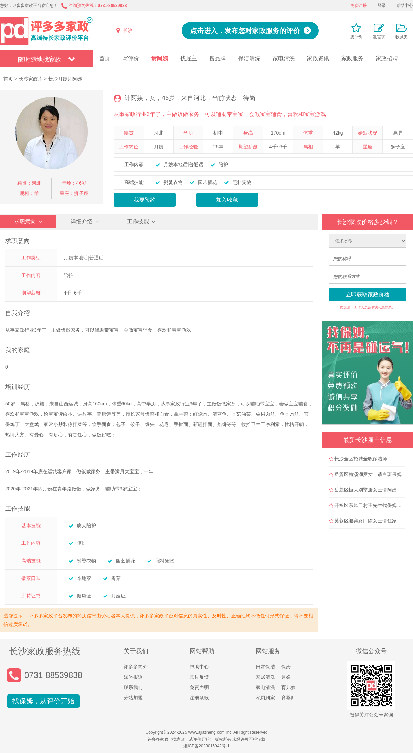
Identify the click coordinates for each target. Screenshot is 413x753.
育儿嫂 (288, 687)
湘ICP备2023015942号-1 (206, 746)
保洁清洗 (249, 58)
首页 (104, 58)
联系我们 (133, 687)
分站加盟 (133, 697)
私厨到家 (265, 697)
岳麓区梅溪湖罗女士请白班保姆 (368, 474)
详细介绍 (82, 221)
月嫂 (286, 677)
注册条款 (199, 697)
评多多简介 (136, 666)
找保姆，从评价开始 (43, 701)
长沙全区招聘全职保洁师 (360, 459)
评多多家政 (46, 31)
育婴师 (288, 697)
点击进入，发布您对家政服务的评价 (245, 30)
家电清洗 (284, 58)
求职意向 (25, 221)
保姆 (286, 666)
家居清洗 (265, 677)
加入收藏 (227, 200)
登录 (382, 5)
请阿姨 (159, 58)
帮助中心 (404, 5)
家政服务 (352, 58)
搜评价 (356, 36)
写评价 (131, 58)
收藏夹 (401, 36)
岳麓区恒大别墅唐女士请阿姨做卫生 (372, 489)
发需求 (379, 36)
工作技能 (138, 221)
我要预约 (145, 200)
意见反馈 (199, 677)
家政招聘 (387, 58)
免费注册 (358, 5)
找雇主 (188, 58)
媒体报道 (133, 677)
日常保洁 (265, 666)
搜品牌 (217, 58)
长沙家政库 (31, 79)
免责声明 (199, 687)
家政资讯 (318, 58)
